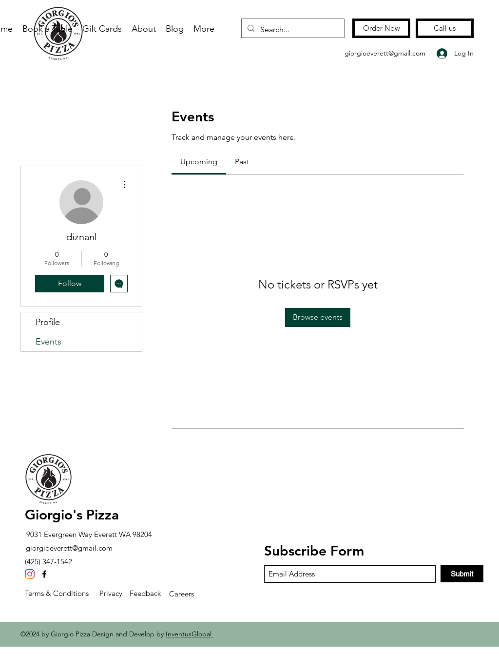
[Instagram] (30, 574)
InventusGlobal (189, 634)
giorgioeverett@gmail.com (385, 53)
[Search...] (292, 29)
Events (48, 341)
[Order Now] (381, 28)
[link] (198, 161)
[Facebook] (44, 574)
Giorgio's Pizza (72, 514)
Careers (181, 593)
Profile (48, 322)
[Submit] (462, 573)
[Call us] (445, 28)
